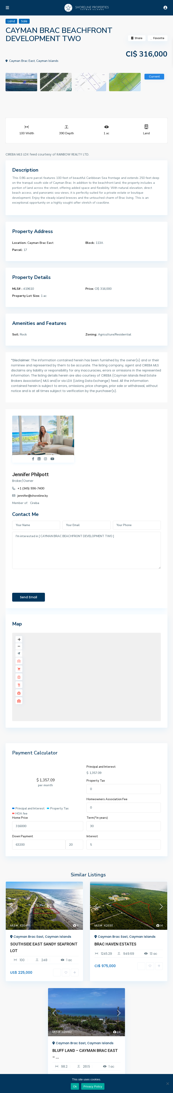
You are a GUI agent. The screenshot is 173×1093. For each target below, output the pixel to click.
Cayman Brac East (40, 243)
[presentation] (45, 579)
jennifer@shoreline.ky (32, 496)
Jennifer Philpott (30, 474)
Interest (92, 836)
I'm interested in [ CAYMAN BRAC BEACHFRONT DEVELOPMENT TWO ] (86, 550)
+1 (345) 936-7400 (30, 488)
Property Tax (95, 780)
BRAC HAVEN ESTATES (115, 944)
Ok (75, 1086)
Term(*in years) (97, 818)
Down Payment (22, 836)
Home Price (20, 818)
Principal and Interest (101, 767)
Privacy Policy (92, 1086)
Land (146, 133)
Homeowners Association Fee (106, 799)
